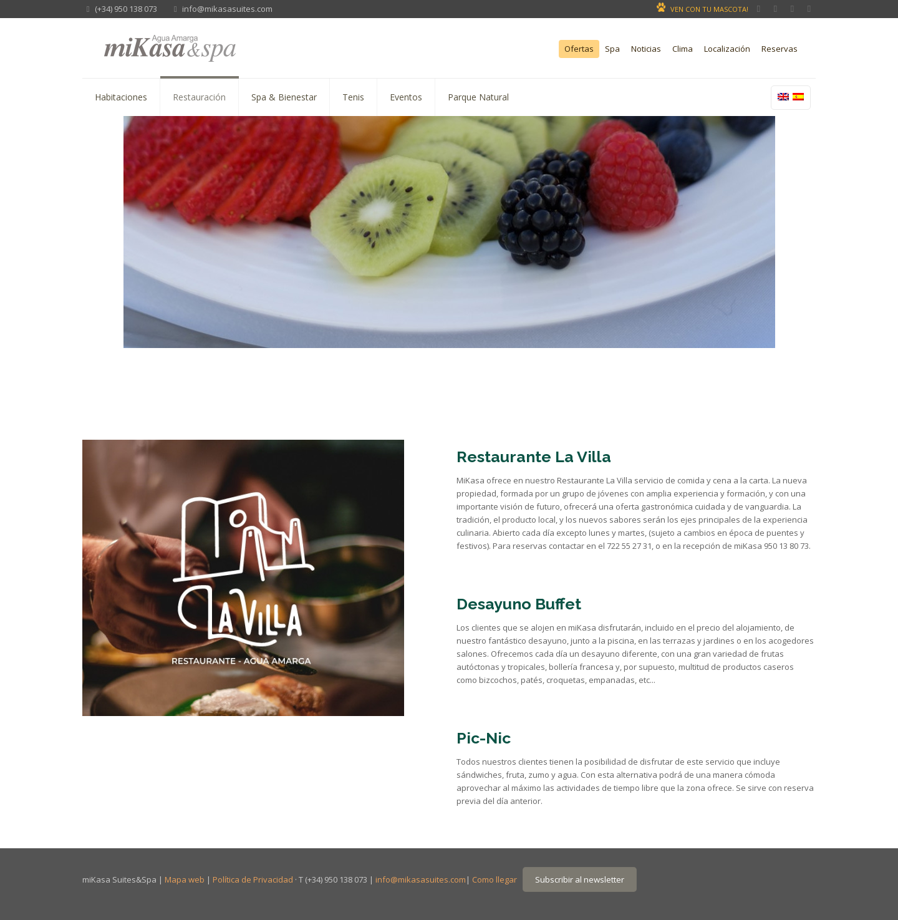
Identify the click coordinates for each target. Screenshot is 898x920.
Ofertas (579, 49)
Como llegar (494, 879)
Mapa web (185, 879)
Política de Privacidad (253, 879)
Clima (682, 49)
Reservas (779, 49)
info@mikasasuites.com (227, 8)
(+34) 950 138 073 (126, 8)
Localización (727, 49)
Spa (612, 49)
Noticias (646, 49)
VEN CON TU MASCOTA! (709, 9)
